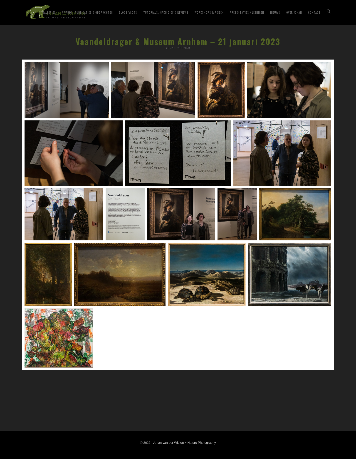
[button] (328, 25)
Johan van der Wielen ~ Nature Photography (79, 12)
